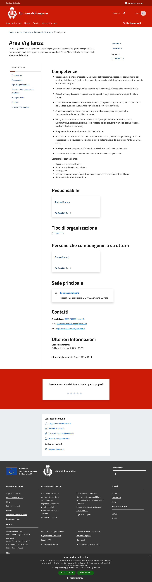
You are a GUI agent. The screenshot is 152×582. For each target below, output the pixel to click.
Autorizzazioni (82, 510)
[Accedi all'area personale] (134, 3)
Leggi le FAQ (46, 540)
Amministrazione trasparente (88, 531)
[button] (76, 578)
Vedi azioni (117, 48)
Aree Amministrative (14, 497)
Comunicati (116, 497)
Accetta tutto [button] (67, 573)
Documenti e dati (13, 518)
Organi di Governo (13, 493)
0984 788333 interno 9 (74, 319)
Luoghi (114, 513)
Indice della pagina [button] (19, 67)
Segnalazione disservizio (51, 535)
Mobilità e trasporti (49, 517)
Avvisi (114, 501)
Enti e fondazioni (13, 506)
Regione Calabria (13, 3)
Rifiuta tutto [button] (85, 573)
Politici (9, 510)
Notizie (114, 493)
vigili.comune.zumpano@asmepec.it (70, 328)
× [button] (149, 556)
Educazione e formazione (86, 493)
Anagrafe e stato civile (50, 493)
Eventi (114, 517)
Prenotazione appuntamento (52, 531)
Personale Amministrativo (16, 514)
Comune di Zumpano (69, 292)
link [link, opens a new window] (99, 568)
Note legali (80, 540)
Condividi (117, 43)
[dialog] (76, 568)
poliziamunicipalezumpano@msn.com (72, 323)
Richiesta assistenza (49, 544)
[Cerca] (143, 13)
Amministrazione (24, 32)
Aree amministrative (42, 32)
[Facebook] (121, 13)
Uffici (8, 501)
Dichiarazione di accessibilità (88, 544)
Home (11, 32)
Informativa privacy (84, 535)
